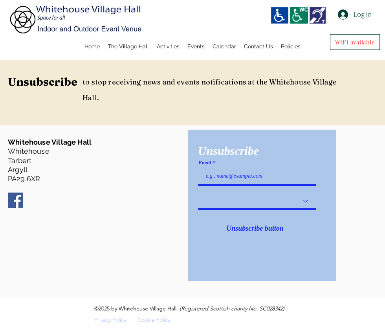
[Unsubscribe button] (255, 229)
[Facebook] (15, 200)
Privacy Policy (110, 319)
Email (204, 162)
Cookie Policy (154, 319)
